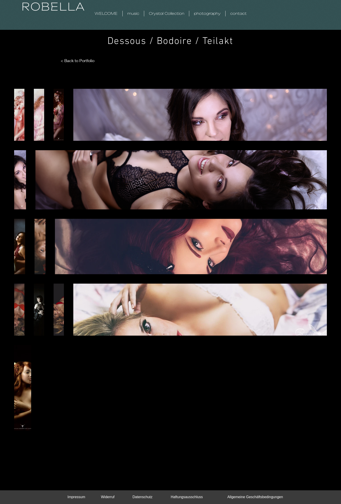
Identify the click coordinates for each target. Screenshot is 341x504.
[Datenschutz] (142, 497)
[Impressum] (76, 497)
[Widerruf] (108, 497)
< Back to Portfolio (77, 60)
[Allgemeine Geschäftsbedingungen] (255, 497)
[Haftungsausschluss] (187, 497)
